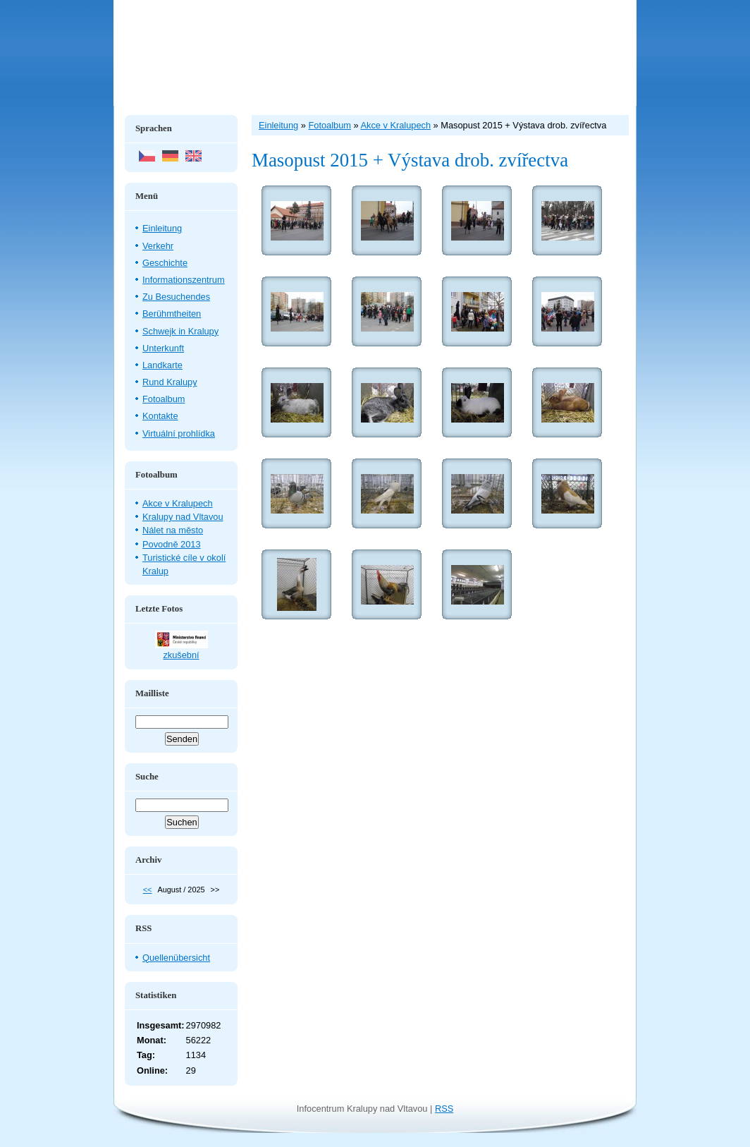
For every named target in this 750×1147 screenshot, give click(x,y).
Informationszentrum (183, 279)
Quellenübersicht (176, 957)
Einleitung (162, 228)
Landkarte (162, 365)
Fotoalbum (163, 399)
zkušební (181, 655)
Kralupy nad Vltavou (182, 516)
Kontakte (160, 416)
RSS (444, 1108)
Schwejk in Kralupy (180, 331)
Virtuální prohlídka (178, 433)
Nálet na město (172, 530)
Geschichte (165, 262)
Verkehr (157, 246)
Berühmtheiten (171, 313)
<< (147, 889)
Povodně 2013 (171, 544)
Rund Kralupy (169, 382)
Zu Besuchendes (176, 296)
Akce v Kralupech (177, 503)
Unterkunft (163, 348)
